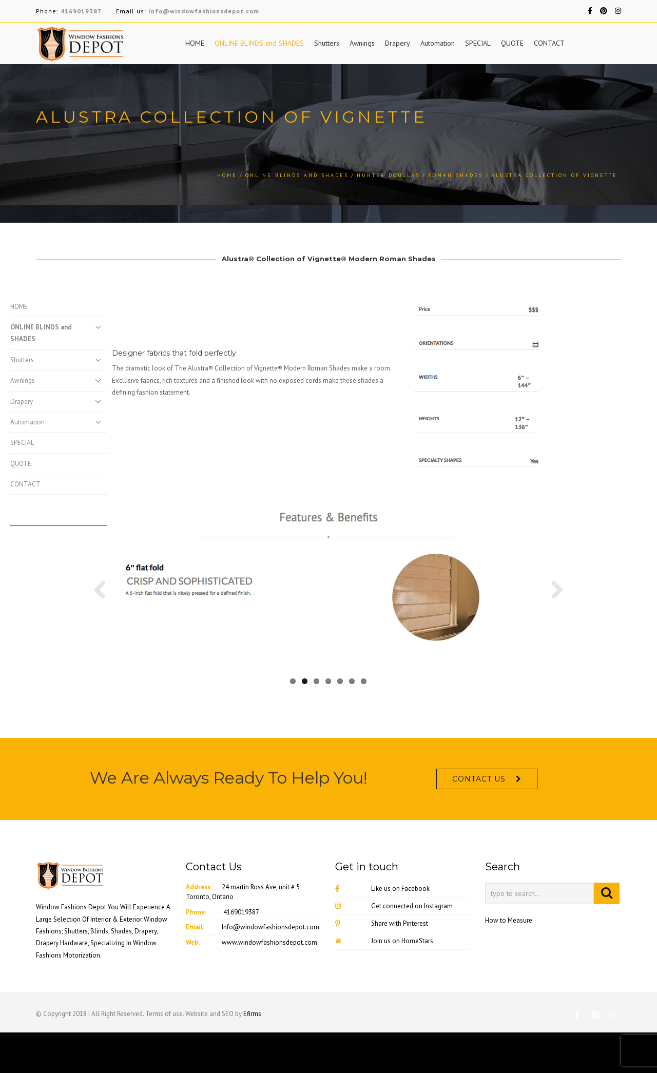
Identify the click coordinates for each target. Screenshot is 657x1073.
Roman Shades (455, 175)
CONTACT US (479, 827)
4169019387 (81, 11)
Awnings (362, 43)
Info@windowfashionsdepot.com (203, 11)
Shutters (326, 43)
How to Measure (508, 969)
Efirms (252, 1062)
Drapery (397, 43)
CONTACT (549, 43)
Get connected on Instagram (394, 954)
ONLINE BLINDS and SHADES (259, 43)
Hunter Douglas (388, 175)
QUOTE (512, 43)
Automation (437, 43)
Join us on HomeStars (384, 989)
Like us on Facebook (382, 937)
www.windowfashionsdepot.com (269, 990)
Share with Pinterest (381, 972)
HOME (194, 43)
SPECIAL (478, 43)
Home (227, 175)
